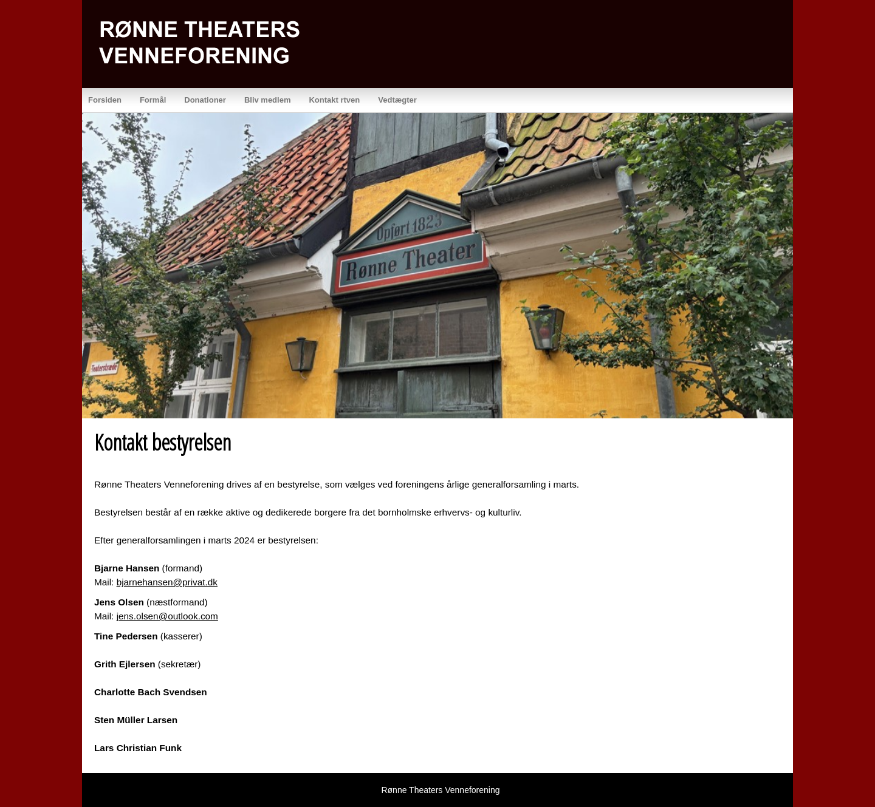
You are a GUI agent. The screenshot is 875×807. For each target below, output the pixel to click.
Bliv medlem (267, 99)
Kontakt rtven (334, 99)
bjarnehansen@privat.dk (167, 582)
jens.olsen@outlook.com (167, 616)
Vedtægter (397, 99)
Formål (153, 99)
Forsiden (105, 99)
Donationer (205, 99)
